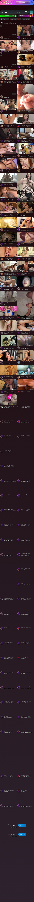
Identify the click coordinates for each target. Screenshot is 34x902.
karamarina (7, 230)
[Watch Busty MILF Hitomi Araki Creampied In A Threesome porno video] (25, 254)
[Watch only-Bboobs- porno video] (25, 726)
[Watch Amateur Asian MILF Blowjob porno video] (8, 401)
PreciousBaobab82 (9, 185)
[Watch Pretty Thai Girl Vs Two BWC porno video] (8, 165)
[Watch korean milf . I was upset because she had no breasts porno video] (8, 667)
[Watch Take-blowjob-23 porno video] (8, 711)
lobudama (7, 422)
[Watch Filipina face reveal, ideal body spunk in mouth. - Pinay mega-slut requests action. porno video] (25, 770)
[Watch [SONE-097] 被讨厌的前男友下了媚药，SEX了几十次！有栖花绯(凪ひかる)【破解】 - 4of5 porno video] (8, 460)
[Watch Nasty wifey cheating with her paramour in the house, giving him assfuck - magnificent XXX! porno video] (8, 283)
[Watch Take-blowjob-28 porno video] (25, 800)
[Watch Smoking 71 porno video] (25, 534)
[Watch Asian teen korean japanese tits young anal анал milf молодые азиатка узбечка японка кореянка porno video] (8, 475)
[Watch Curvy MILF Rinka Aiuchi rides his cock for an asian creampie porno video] (25, 593)
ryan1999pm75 (8, 702)
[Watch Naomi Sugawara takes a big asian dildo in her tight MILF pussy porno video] (8, 549)
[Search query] (10, 12)
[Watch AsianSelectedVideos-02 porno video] (8, 534)
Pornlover (7, 614)
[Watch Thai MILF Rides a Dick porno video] (8, 446)
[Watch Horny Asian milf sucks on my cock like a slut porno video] (25, 224)
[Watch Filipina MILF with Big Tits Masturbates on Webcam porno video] (25, 47)
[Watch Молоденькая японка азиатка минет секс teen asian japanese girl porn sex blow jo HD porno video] (8, 505)
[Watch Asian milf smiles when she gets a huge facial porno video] (8, 608)
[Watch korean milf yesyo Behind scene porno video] (8, 571)
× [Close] (31, 2)
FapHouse (8, 791)
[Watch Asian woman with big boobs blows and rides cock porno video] (8, 180)
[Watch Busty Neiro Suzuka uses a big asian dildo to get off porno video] (8, 800)
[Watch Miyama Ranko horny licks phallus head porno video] (25, 121)
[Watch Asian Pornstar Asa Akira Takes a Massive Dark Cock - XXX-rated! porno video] (25, 697)
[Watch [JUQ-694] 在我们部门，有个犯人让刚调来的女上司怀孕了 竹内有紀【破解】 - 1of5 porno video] (8, 135)
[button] (31, 12)
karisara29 (7, 333)
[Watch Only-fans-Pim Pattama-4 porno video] (8, 748)
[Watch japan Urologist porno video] (25, 785)
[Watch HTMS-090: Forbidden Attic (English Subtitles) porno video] (8, 239)
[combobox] (12, 12)
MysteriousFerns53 (9, 377)
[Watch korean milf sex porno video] (25, 453)
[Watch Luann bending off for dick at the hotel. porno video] (8, 638)
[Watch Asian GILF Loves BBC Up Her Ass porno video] (25, 386)
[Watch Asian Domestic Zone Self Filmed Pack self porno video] (25, 187)
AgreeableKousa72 (9, 599)
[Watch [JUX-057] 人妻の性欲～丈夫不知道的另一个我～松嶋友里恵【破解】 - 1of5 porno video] (25, 549)
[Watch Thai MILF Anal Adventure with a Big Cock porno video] (25, 342)
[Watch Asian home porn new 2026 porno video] (8, 76)
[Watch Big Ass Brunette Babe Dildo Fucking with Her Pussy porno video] (8, 121)
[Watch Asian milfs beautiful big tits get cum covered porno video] (25, 98)
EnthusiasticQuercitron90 (10, 363)
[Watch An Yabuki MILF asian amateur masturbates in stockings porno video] (8, 47)
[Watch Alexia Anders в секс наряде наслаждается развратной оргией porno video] (8, 268)
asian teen (14, 19)
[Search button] (26, 12)
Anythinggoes (25, 111)
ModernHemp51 (8, 112)
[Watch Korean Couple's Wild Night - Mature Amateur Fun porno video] (25, 283)
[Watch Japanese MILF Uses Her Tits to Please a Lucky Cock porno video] (25, 165)
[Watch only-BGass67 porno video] (25, 416)
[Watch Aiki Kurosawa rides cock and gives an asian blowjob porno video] (8, 652)
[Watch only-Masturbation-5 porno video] (8, 372)
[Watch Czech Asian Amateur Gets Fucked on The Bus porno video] (8, 224)
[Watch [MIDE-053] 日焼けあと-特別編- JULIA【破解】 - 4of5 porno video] (8, 209)
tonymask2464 (9, 141)
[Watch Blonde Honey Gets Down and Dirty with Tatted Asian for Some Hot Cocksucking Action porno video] (25, 638)
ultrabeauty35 (8, 525)
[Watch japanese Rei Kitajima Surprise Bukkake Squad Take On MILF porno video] (25, 711)
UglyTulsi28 (7, 304)
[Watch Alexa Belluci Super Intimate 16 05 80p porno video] (8, 593)
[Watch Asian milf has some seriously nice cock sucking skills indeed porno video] (8, 298)
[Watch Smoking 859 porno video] (8, 623)
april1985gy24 (8, 318)
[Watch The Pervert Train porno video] (25, 652)
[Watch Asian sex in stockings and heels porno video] (25, 475)
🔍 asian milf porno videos (11, 23)
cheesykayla (8, 732)
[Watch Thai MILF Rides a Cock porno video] (25, 372)
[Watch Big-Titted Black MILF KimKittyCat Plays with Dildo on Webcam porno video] (8, 416)
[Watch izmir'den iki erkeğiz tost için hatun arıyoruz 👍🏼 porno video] (8, 254)
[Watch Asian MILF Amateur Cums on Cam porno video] (25, 431)
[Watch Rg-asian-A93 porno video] (25, 305)
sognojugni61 (8, 53)
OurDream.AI (6, 38)
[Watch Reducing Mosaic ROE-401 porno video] (25, 268)
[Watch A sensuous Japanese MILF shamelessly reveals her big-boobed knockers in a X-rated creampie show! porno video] (25, 209)
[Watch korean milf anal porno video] (8, 431)
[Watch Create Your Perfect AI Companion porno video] (8, 32)
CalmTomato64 (8, 540)
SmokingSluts (8, 629)
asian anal (25, 19)
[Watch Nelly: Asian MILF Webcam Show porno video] (25, 519)
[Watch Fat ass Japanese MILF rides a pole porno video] (8, 342)
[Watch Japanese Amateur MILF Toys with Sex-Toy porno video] (25, 505)
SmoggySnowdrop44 (10, 392)
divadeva (7, 451)
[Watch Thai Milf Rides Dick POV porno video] (25, 401)
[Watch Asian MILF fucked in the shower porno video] (8, 106)
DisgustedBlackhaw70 (10, 496)
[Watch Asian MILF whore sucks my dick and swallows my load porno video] (25, 32)
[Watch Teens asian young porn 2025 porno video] (25, 150)
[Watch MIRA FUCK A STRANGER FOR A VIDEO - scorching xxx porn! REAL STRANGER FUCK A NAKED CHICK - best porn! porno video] (8, 697)
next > (22, 825)
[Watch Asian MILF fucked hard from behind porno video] (25, 239)
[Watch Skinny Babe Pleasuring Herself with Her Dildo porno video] (25, 490)
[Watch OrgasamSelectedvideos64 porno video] (25, 682)
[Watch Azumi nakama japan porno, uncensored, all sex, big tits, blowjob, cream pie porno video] (8, 150)
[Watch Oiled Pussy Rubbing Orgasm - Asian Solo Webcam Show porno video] (8, 327)
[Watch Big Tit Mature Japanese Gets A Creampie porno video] (25, 564)
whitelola (7, 407)
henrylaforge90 (9, 171)
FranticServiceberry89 (10, 82)
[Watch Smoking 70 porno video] (25, 578)
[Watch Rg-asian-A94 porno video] (8, 357)
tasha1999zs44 (8, 289)
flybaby (7, 245)
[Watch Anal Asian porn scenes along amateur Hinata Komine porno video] (25, 623)
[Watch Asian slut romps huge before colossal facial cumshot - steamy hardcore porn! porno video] (25, 667)
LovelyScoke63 (8, 776)
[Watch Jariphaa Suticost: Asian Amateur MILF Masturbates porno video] (8, 519)
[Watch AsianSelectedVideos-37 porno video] (25, 61)
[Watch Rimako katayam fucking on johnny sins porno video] (8, 770)
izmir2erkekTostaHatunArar (10, 259)
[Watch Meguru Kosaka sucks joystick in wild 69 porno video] (8, 194)
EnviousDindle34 (9, 717)
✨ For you (4, 19)
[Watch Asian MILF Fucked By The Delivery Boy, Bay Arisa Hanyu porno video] (25, 357)
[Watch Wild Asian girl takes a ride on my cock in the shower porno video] (25, 76)
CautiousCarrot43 (9, 348)
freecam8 (8, 126)
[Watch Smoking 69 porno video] (25, 608)
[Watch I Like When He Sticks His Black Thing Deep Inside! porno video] (25, 135)
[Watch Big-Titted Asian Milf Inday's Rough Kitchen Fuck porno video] (8, 726)
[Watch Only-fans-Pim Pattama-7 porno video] (25, 748)
